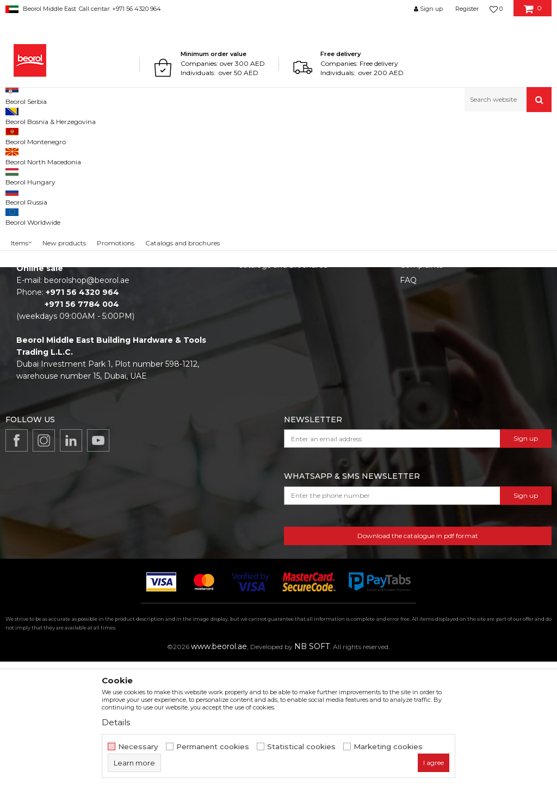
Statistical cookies (301, 747)
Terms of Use (425, 348)
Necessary (138, 747)
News (248, 363)
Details (116, 722)
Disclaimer (420, 363)
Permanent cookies (212, 747)
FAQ (408, 408)
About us (255, 348)
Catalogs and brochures (282, 393)
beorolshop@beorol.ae (86, 408)
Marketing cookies (388, 747)
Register (467, 9)
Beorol (15, 135)
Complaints (421, 393)
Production (259, 378)
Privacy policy (425, 378)
